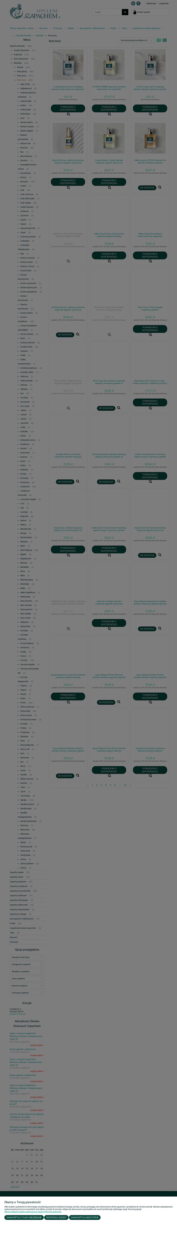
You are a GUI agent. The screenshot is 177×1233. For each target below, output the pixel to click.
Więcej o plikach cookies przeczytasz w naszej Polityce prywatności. (33, 1212)
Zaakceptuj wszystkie (85, 1217)
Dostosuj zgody (56, 1217)
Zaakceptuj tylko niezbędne (24, 1217)
